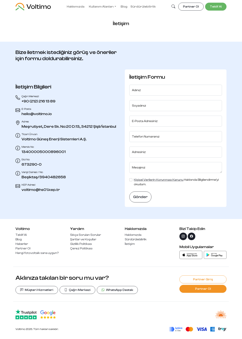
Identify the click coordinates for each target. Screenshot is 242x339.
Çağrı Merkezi (77, 290)
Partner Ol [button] (191, 6)
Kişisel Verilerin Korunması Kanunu (158, 179)
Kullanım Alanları (101, 6)
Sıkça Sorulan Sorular (85, 235)
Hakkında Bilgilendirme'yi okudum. (176, 182)
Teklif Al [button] (216, 6)
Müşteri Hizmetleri (36, 290)
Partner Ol (23, 248)
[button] (173, 6)
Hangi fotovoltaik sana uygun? (37, 253)
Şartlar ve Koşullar (83, 239)
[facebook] (191, 236)
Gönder (140, 197)
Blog (124, 6)
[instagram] (183, 236)
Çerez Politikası (81, 248)
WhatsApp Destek (117, 290)
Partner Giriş (203, 279)
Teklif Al (21, 235)
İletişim (130, 244)
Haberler (22, 244)
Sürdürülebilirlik (143, 6)
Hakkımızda (75, 6)
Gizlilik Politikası (81, 244)
